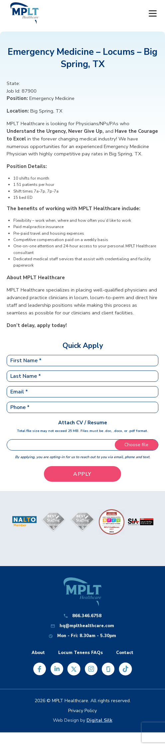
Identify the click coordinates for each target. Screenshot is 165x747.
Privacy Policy (82, 710)
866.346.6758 (86, 616)
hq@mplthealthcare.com (87, 626)
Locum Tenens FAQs (80, 653)
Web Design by (82, 720)
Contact (124, 653)
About (38, 653)
